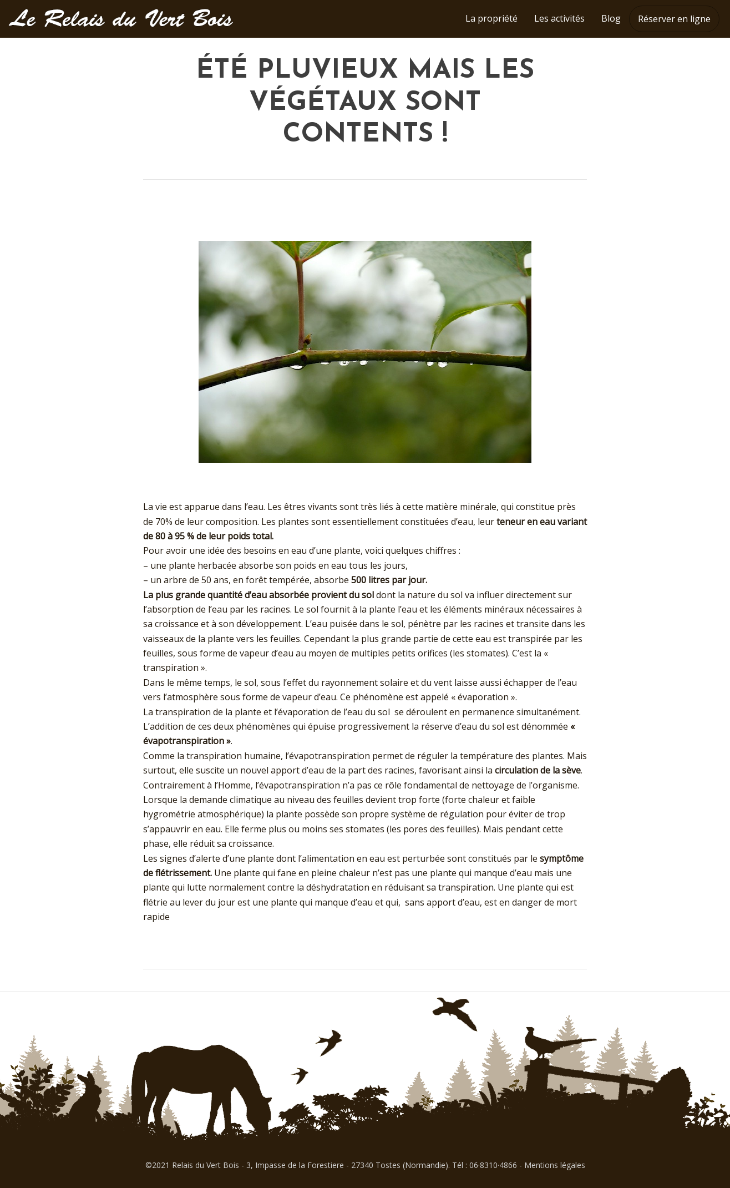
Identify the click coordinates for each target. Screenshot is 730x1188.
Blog (611, 18)
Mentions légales (554, 1165)
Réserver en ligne (674, 19)
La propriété (491, 18)
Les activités (559, 18)
